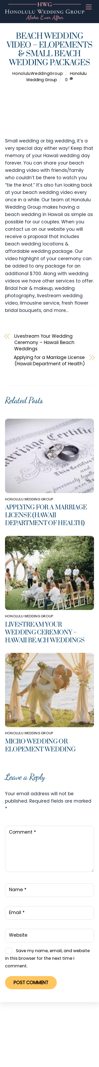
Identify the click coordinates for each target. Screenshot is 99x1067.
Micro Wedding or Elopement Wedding (40, 745)
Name (17, 889)
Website (18, 935)
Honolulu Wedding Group (29, 499)
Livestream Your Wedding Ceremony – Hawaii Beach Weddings (44, 342)
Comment (22, 832)
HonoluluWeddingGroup (37, 73)
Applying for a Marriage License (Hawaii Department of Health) (49, 361)
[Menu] (88, 7)
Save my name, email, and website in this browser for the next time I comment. (47, 958)
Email (17, 912)
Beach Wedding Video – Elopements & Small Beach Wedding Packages (50, 49)
